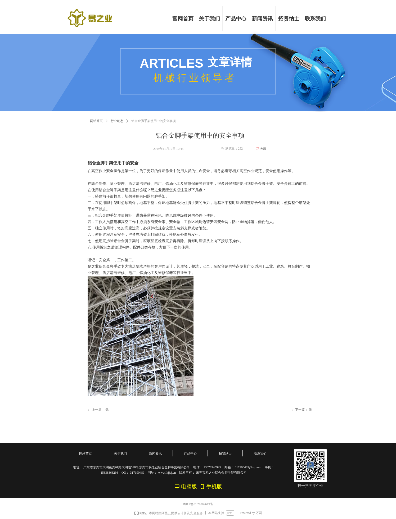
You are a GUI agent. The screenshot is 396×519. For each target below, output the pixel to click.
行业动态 (117, 121)
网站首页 (96, 121)
